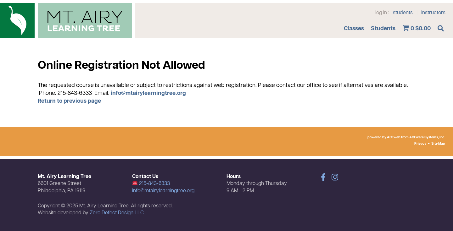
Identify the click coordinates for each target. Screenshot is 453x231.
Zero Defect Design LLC (117, 213)
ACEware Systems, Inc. (427, 137)
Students (383, 28)
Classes (354, 28)
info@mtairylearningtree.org (148, 93)
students (403, 12)
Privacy (420, 143)
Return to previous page (69, 101)
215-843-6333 (151, 183)
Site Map (438, 143)
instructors (433, 12)
